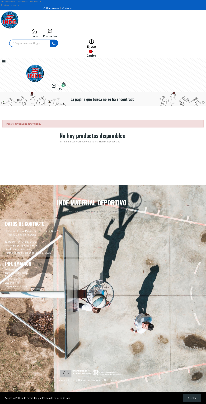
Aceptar (192, 397)
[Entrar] (91, 43)
